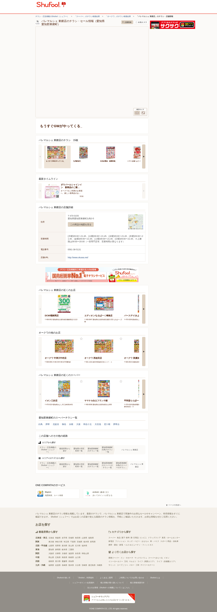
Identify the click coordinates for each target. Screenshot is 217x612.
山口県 (77, 557)
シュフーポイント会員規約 (83, 583)
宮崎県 (84, 565)
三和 (137, 565)
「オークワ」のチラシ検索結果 (118, 16)
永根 (71, 424)
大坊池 (98, 424)
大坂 (78, 424)
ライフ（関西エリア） (146, 561)
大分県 (77, 565)
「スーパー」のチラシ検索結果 (87, 16)
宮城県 (71, 538)
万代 (126, 561)
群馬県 (93, 542)
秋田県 (77, 538)
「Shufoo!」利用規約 (85, 578)
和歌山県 (85, 553)
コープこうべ (122, 565)
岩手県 (64, 538)
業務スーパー (113, 558)
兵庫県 (58, 553)
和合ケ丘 (87, 424)
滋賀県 (71, 553)
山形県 (84, 538)
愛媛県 (64, 561)
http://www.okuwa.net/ (78, 257)
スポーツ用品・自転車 (169, 541)
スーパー (112, 538)
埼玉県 (66, 542)
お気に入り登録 (81, 339)
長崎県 (64, 565)
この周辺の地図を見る (80, 224)
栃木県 (86, 542)
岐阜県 (64, 549)
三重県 (71, 549)
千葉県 (73, 542)
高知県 (71, 561)
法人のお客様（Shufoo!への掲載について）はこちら (108, 588)
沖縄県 (99, 565)
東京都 (51, 542)
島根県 (71, 557)
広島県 (58, 557)
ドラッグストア (154, 538)
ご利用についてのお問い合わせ (131, 578)
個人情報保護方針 (137, 583)
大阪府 (51, 553)
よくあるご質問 (106, 578)
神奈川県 (58, 542)
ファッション (120, 541)
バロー (131, 565)
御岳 (64, 424)
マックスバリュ (140, 558)
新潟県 (64, 546)
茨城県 (79, 542)
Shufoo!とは (155, 578)
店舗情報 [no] (127, 22)
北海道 (51, 538)
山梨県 (51, 546)
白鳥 (40, 424)
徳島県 (51, 561)
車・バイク (154, 541)
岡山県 (51, 557)
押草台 (116, 424)
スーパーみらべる (155, 558)
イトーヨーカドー (115, 561)
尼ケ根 (107, 424)
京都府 (64, 553)
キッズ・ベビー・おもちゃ (138, 541)
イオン (166, 558)
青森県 (58, 538)
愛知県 (51, 549)
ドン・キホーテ (127, 558)
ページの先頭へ (173, 505)
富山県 (71, 546)
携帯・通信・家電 (115, 545)
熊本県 (71, 565)
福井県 (84, 546)
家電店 (111, 541)
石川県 (77, 546)
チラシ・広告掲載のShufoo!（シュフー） (52, 16)
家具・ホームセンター (171, 538)
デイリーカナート (147, 565)
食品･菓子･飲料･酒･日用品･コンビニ (132, 538)
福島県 (91, 538)
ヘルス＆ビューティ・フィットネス (138, 545)
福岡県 (51, 565)
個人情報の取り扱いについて (112, 583)
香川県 (58, 561)
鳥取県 (64, 557)
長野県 (58, 546)
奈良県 (77, 553)
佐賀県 (58, 565)
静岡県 (58, 549)
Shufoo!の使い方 (63, 578)
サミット (112, 565)
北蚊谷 (56, 424)
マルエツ (132, 561)
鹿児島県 (92, 565)
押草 (48, 424)
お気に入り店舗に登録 (141, 22)
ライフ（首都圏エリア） (167, 561)
